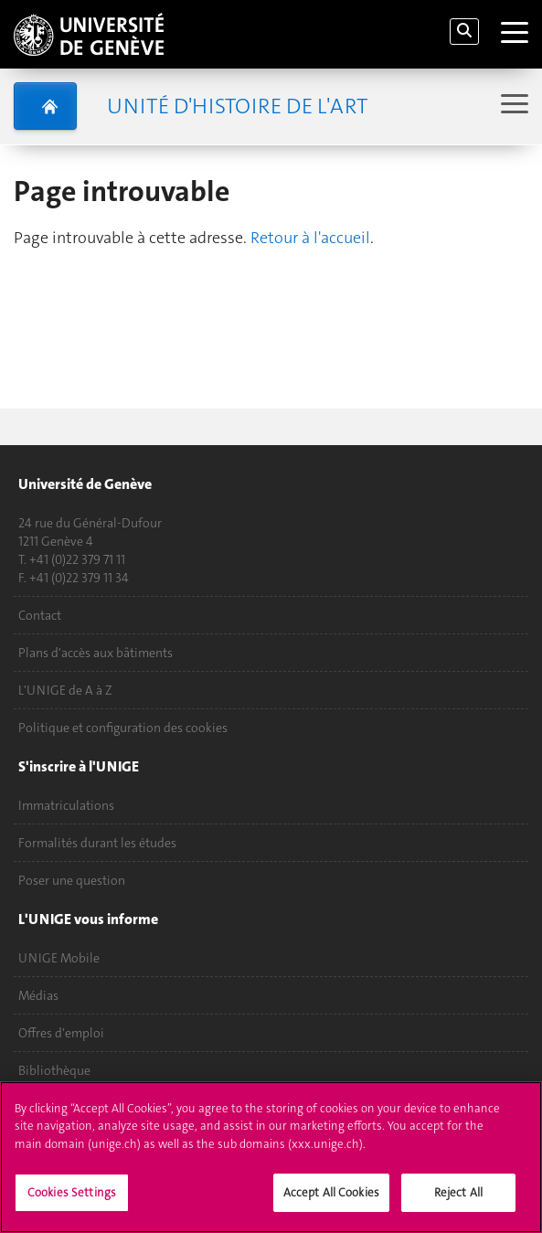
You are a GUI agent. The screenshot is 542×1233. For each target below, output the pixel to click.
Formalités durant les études (97, 842)
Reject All (458, 1202)
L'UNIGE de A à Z (65, 690)
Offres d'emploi (61, 1033)
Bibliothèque (54, 1070)
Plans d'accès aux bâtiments (95, 652)
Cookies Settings (71, 1202)
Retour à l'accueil (310, 238)
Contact (39, 615)
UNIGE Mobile (59, 958)
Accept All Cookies (331, 1202)
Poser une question (71, 880)
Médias (38, 995)
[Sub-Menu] (512, 106)
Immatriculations (66, 805)
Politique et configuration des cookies (123, 727)
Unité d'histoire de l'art (237, 106)
